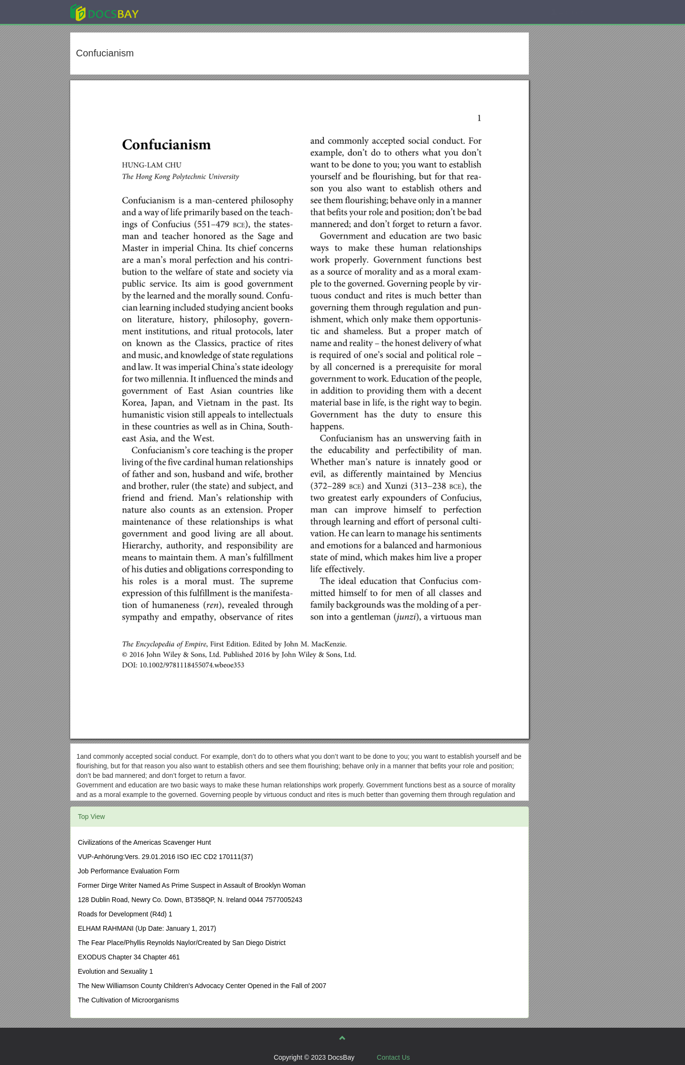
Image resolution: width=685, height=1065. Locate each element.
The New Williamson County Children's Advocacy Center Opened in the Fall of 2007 (202, 986)
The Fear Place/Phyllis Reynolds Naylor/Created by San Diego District (182, 943)
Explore (176, 12)
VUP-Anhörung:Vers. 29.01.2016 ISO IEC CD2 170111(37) (165, 857)
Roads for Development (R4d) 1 (125, 914)
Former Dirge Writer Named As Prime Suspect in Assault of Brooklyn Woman (191, 885)
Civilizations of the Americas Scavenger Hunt (144, 842)
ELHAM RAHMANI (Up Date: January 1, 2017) (147, 928)
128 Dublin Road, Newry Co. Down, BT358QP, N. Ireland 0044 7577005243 (190, 900)
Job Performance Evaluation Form (128, 871)
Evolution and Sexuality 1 (115, 971)
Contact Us (393, 1057)
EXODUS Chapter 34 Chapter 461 (129, 957)
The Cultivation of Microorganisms (128, 1000)
